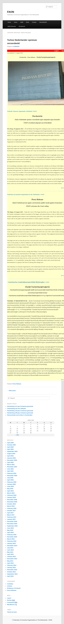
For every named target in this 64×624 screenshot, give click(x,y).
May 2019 (10, 488)
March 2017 (11, 515)
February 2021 (11, 473)
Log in (9, 598)
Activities (10, 584)
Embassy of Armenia (13, 588)
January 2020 (11, 484)
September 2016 (12, 526)
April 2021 (10, 471)
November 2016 (12, 523)
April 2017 (10, 513)
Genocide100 (43, 22)
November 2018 (12, 502)
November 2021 (12, 467)
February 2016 (11, 534)
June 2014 (10, 550)
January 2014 (11, 556)
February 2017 (11, 517)
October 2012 (11, 572)
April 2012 (10, 576)
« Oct (17, 435)
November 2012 (12, 569)
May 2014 (10, 552)
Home (9, 22)
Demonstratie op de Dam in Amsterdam (19, 415)
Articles (9, 586)
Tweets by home (12, 612)
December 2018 (12, 499)
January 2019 (11, 497)
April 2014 (10, 554)
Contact (34, 22)
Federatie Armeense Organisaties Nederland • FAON (22, 111)
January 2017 (11, 519)
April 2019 (10, 491)
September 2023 (12, 451)
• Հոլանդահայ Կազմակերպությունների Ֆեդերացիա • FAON (28, 282)
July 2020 (10, 477)
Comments (12, 602)
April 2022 (10, 462)
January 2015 (11, 543)
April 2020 (10, 480)
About (15, 22)
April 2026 (10, 442)
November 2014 (12, 545)
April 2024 (10, 449)
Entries (11, 600)
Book (27, 22)
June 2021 (10, 469)
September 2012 (12, 574)
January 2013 (11, 567)
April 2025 (10, 447)
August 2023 (11, 453)
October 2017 (11, 510)
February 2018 (11, 508)
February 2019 (11, 495)
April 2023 (10, 456)
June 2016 (10, 528)
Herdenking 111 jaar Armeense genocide (20, 406)
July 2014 (10, 548)
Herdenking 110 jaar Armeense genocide (20, 410)
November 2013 (12, 558)
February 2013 (11, 565)
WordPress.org (12, 604)
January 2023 (11, 458)
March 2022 (11, 464)
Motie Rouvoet (12, 26)
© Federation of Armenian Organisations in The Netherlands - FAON (32, 620)
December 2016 (12, 521)
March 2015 (11, 539)
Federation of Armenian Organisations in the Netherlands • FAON (25, 194)
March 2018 (11, 506)
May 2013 (10, 561)
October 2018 (11, 504)
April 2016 (10, 532)
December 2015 (12, 537)
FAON (10, 11)
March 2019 (11, 493)
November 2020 (12, 475)
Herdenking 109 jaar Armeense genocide (20, 413)
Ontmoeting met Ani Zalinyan (16, 408)
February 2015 (11, 541)
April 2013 (10, 563)
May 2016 (10, 530)
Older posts (11, 390)
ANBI (21, 22)
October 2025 (11, 445)
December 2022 (12, 460)
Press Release (17, 384)
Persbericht (22, 26)
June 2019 (10, 486)
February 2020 (11, 482)
